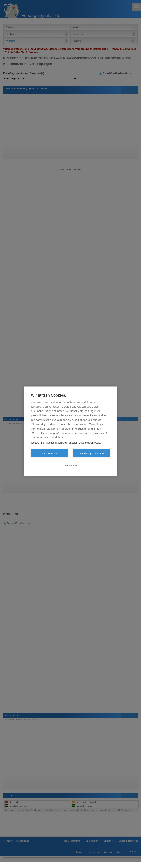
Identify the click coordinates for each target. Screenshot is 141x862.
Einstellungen (70, 464)
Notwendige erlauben (91, 453)
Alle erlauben (49, 453)
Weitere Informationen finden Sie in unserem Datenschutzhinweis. (66, 442)
